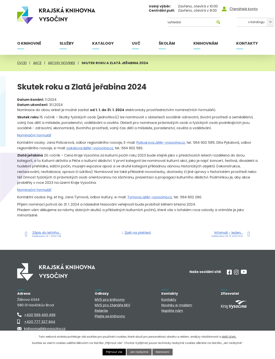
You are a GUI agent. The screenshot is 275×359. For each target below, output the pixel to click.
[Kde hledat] (239, 22)
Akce (37, 63)
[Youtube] (244, 272)
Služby (67, 43)
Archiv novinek (61, 63)
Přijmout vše (114, 352)
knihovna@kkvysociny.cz (45, 328)
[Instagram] (236, 273)
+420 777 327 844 (39, 321)
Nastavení (162, 352)
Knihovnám (205, 43)
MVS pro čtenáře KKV (112, 305)
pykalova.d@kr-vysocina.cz (90, 148)
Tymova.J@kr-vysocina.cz (149, 197)
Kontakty (247, 43)
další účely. (229, 337)
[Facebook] (229, 273)
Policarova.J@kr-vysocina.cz (160, 142)
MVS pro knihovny (110, 299)
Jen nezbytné (139, 352)
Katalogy (103, 43)
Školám (167, 43)
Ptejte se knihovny (110, 316)
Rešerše (101, 310)
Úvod (22, 63)
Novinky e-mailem (176, 305)
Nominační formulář (34, 135)
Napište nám (172, 310)
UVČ (136, 43)
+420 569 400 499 (39, 314)
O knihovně (29, 43)
